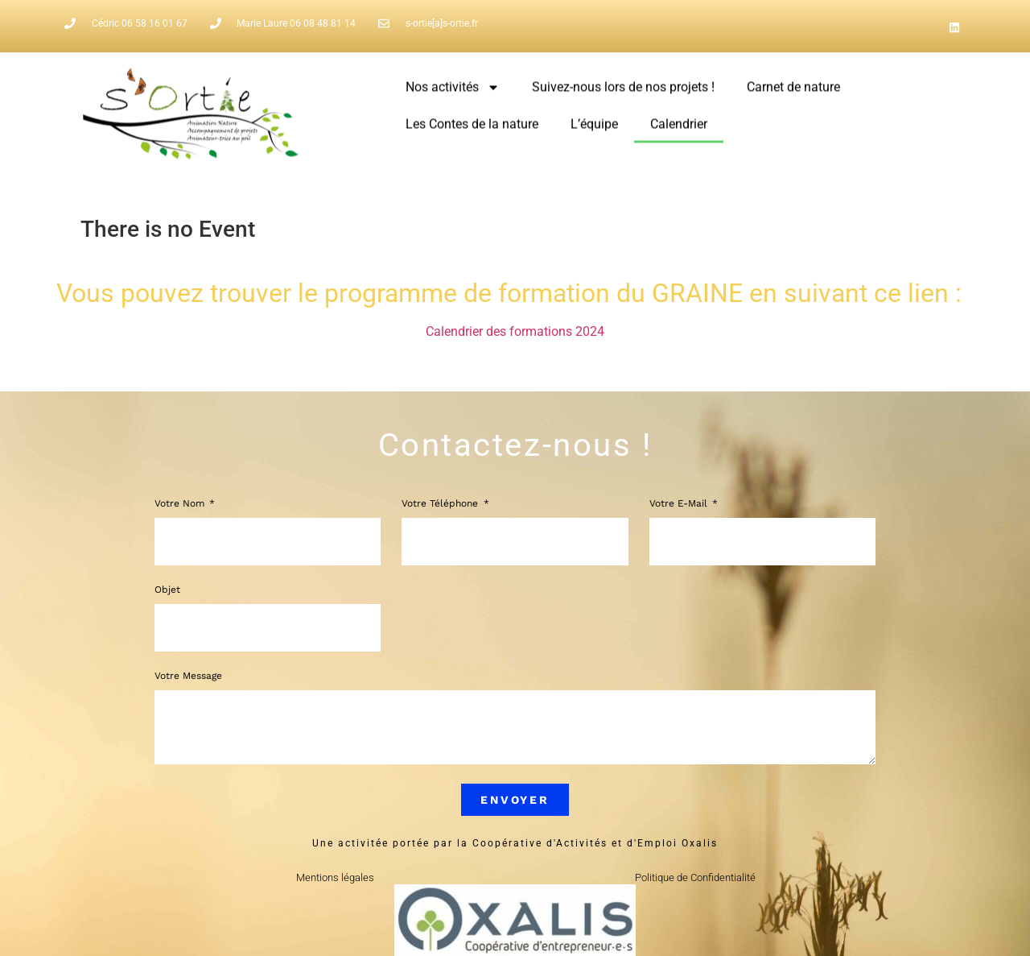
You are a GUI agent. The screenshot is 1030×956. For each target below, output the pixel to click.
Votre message (188, 676)
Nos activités (453, 80)
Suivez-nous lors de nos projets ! (623, 80)
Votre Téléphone (441, 504)
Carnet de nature (793, 80)
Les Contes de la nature (472, 117)
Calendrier (678, 117)
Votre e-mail (680, 504)
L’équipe (594, 117)
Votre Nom (181, 504)
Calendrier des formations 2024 (515, 331)
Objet (167, 590)
